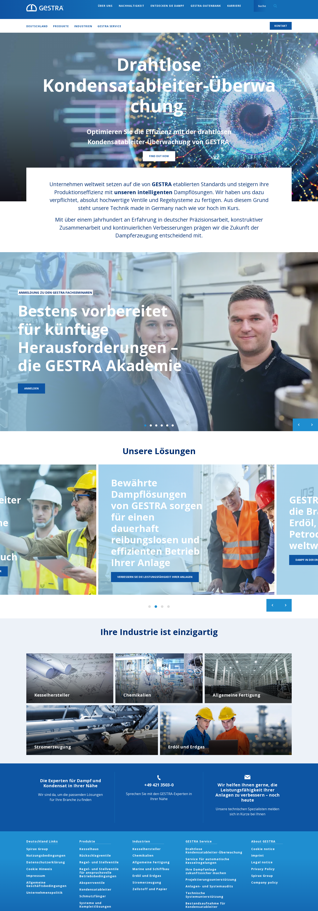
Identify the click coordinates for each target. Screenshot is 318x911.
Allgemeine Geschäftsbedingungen (46, 884)
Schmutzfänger (92, 896)
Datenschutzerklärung (45, 862)
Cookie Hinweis (39, 869)
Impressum (35, 876)
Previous (299, 424)
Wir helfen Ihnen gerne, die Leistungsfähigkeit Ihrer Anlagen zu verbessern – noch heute (247, 792)
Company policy (264, 882)
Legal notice (262, 862)
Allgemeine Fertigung (151, 862)
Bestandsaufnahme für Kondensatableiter (205, 905)
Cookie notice (263, 849)
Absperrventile (92, 883)
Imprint (257, 855)
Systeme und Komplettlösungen (95, 904)
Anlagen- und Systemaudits (209, 886)
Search (275, 6)
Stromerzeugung (146, 882)
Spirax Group (37, 849)
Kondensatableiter (95, 889)
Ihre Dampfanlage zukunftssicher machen (206, 871)
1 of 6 (145, 425)
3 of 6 (156, 425)
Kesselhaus (89, 849)
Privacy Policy (263, 869)
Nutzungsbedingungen (45, 855)
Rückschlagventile (95, 855)
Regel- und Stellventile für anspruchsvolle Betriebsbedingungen (99, 872)
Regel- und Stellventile (99, 862)
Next (311, 424)
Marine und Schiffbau (150, 869)
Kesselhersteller (146, 849)
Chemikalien (143, 855)
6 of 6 (173, 425)
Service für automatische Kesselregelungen (207, 861)
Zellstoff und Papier (149, 889)
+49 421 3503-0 (159, 785)
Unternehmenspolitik (44, 893)
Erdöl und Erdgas (146, 876)
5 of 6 (167, 425)
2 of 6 (151, 425)
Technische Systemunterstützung (204, 895)
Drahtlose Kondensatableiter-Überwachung (214, 850)
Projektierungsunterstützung (211, 879)
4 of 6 (162, 425)
